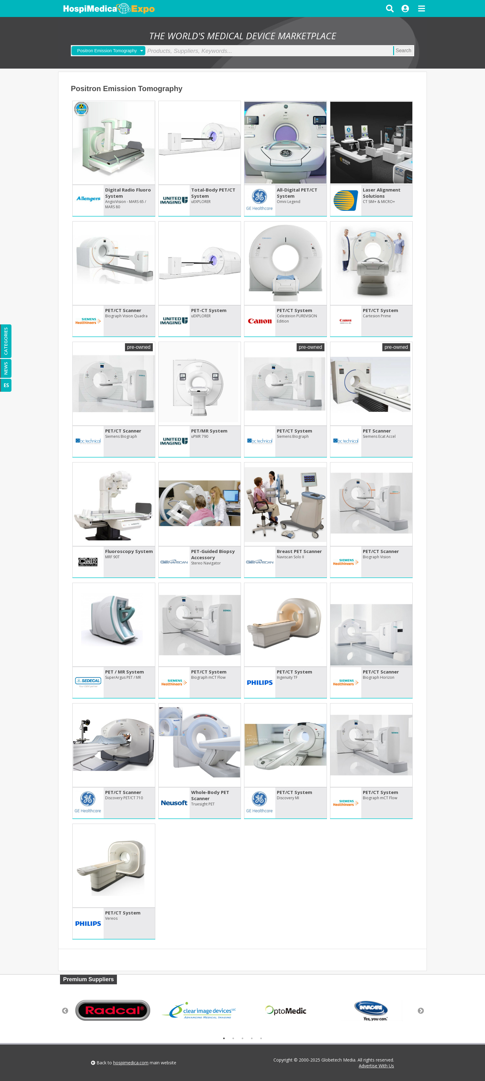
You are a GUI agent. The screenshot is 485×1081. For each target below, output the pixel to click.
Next (420, 1010)
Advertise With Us (376, 1066)
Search (403, 50)
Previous (65, 1010)
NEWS (5, 368)
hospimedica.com (130, 1063)
